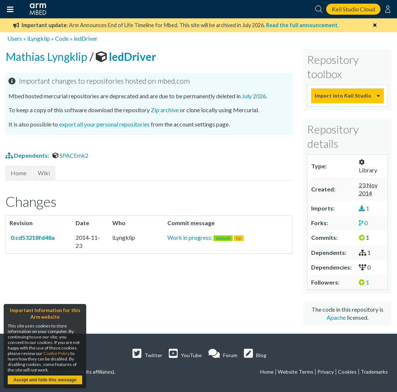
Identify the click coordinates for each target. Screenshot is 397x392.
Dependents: (28, 155)
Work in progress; (205, 237)
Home (18, 172)
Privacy (325, 372)
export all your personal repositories (104, 124)
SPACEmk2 (70, 155)
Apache (336, 317)
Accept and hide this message (44, 379)
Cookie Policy (56, 353)
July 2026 (254, 95)
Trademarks (374, 372)
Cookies (347, 372)
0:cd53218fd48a (32, 237)
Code (62, 38)
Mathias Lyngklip (48, 56)
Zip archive (165, 109)
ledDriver (86, 38)
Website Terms (295, 372)
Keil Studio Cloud (353, 9)
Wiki (44, 172)
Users (14, 38)
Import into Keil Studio (343, 95)
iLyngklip (38, 38)
